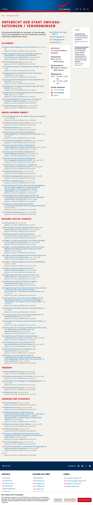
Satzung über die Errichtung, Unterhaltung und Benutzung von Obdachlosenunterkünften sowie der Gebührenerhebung (25, 329)
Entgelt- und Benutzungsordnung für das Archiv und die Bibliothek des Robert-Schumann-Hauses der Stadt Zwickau (24, 249)
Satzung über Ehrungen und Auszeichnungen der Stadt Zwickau (24, 87)
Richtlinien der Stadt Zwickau (59, 33)
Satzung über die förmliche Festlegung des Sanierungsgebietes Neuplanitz (20, 153)
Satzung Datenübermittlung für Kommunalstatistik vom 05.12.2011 (24, 80)
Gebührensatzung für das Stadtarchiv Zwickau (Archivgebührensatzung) (20, 282)
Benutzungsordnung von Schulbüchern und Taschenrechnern (20, 350)
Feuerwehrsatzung (15, 403)
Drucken (6, 466)
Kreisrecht (55, 42)
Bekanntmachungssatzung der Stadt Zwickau (25, 47)
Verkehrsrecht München (79, 64)
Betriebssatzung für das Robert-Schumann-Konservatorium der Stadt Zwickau (21, 235)
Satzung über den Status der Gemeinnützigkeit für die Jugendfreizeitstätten (23, 315)
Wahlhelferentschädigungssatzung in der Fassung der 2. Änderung (24, 93)
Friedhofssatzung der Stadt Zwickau (22, 123)
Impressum (8, 481)
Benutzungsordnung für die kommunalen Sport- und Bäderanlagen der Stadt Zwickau (23, 228)
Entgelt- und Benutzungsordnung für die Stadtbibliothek (24, 263)
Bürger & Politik (14, 16)
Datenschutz (8, 483)
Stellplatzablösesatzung (17, 171)
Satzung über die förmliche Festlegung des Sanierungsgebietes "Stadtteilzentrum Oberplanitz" (24, 134)
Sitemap (7, 491)
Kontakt (7, 478)
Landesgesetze (57, 40)
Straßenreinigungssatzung (18, 181)
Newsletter (39, 478)
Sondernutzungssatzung (17, 442)
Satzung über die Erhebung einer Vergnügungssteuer (25, 382)
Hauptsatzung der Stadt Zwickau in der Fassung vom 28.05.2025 (23, 74)
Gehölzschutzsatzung (16, 128)
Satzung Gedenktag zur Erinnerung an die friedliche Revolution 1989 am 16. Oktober (23, 100)
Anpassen (58, 500)
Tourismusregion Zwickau (75, 481)
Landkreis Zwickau (72, 478)
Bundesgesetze (57, 37)
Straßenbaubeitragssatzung (19, 212)
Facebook (38, 481)
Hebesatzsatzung (15, 392)
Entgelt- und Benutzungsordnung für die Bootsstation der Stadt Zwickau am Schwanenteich (25, 256)
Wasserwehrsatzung (15, 429)
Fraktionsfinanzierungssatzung (20, 106)
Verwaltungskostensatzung (18, 388)
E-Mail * (56, 96)
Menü (5, 9)
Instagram (38, 484)
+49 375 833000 (58, 90)
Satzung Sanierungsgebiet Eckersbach (22, 141)
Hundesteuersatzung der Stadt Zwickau (23, 376)
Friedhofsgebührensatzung (18, 372)
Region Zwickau (71, 486)
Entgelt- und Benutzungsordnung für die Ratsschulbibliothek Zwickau (19, 269)
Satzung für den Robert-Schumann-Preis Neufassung (24, 309)
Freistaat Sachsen (72, 484)
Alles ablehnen (70, 500)
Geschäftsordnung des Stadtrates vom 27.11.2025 (25, 67)
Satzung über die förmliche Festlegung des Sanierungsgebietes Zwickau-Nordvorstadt (24, 146)
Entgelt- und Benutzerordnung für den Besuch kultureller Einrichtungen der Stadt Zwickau (24, 241)
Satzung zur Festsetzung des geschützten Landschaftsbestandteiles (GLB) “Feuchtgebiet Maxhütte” (24, 205)
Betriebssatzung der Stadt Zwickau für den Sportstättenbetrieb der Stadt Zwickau (23, 343)
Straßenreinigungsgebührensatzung (21, 176)
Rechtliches (8, 486)
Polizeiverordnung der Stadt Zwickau (22, 424)
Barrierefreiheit (9, 489)
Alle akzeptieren (84, 500)
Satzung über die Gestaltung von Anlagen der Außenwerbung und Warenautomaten (22, 166)
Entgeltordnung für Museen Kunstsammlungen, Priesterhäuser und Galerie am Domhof (23, 337)
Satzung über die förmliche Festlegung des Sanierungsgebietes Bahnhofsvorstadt (22, 159)
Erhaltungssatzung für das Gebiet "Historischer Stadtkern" (25, 117)
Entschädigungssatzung (17, 62)
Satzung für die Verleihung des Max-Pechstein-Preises (25, 322)
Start (3, 16)
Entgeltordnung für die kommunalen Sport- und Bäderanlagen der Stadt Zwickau (21, 276)
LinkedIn (38, 489)
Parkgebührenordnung (17, 407)
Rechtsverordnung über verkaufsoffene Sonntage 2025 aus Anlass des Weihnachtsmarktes (25, 447)
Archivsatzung (14, 223)
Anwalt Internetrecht (81, 41)
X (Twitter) (39, 486)
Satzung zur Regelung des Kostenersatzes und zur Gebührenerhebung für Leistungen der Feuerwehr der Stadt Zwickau (23, 435)
